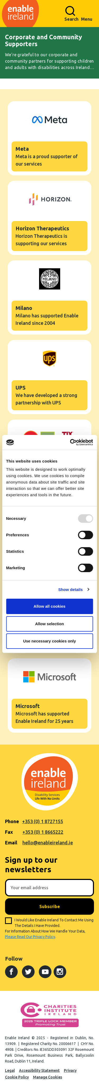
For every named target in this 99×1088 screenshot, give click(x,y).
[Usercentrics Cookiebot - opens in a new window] (70, 442)
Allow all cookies (49, 606)
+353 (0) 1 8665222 (42, 832)
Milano (50, 297)
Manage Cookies (47, 1077)
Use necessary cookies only (49, 641)
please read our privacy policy (30, 937)
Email (11, 842)
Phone (12, 821)
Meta (50, 138)
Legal (10, 1070)
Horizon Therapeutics (50, 218)
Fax (9, 832)
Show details (70, 589)
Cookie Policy (17, 1077)
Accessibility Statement (39, 1070)
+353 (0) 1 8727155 (42, 821)
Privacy (70, 1070)
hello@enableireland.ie (47, 842)
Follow (13, 958)
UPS (50, 377)
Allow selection (49, 623)
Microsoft (50, 695)
